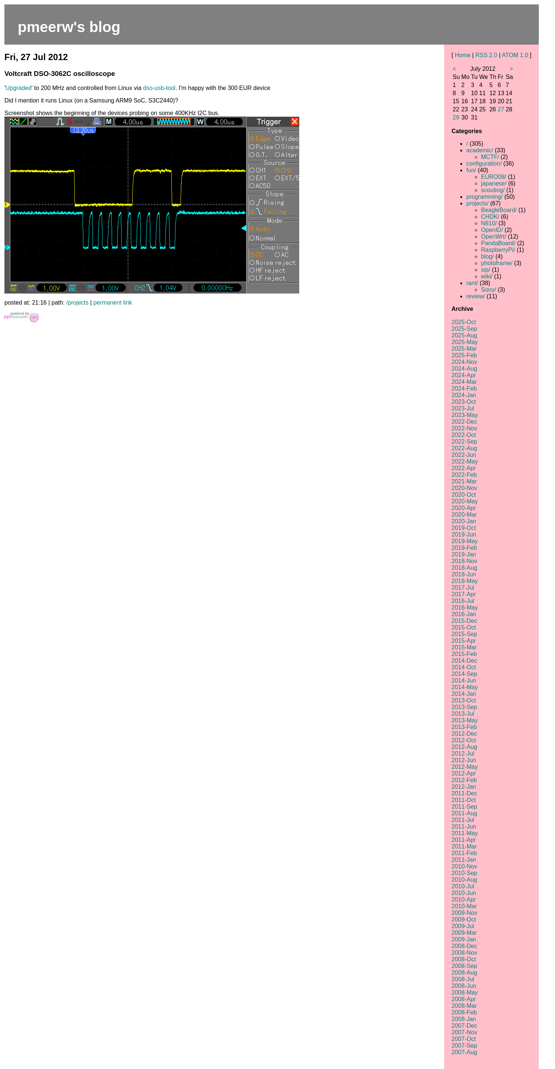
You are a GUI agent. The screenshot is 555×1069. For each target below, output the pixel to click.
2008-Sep (464, 966)
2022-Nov (464, 428)
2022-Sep (464, 441)
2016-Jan (463, 614)
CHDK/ (490, 217)
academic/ (479, 150)
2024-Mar (464, 382)
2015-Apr (463, 641)
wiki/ (486, 276)
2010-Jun (463, 893)
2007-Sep (464, 1045)
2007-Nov (464, 1032)
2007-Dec (464, 1026)
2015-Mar (464, 647)
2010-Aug (464, 880)
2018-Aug (464, 568)
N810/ (489, 223)
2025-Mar (464, 349)
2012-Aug (464, 747)
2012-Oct (463, 740)
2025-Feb (464, 355)
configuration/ (484, 163)
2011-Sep (464, 807)
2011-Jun (463, 826)
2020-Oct (463, 495)
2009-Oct (463, 919)
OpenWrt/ (493, 236)
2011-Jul (462, 820)
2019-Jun (463, 534)
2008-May (464, 992)
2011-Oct (463, 800)
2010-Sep (464, 873)
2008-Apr (463, 999)
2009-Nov (464, 913)
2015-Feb (464, 654)
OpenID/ (492, 230)
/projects (77, 302)
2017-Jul (462, 587)
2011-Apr (463, 840)
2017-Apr (463, 594)
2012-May (464, 767)
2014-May (464, 687)
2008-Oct (463, 959)
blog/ (487, 256)
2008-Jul (462, 979)
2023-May (464, 415)
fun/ (471, 170)
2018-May (464, 581)
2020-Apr (463, 508)
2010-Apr (463, 899)
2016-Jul (462, 601)
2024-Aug (464, 368)
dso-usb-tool (159, 88)
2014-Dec (464, 660)
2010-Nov (464, 866)
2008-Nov (464, 953)
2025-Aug (464, 335)
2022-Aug (464, 448)
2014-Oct (463, 667)
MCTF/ (490, 157)
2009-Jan (463, 939)
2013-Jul (462, 714)
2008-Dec (464, 946)
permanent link (112, 302)
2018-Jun (463, 574)
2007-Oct (463, 1039)
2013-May (464, 720)
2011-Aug (464, 813)
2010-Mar (464, 906)
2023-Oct (463, 402)
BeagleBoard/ (499, 210)
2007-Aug (464, 1052)
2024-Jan (463, 395)
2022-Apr (463, 468)
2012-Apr (463, 773)
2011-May (464, 833)
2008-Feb (464, 1012)
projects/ (477, 203)
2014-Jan (463, 694)
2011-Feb (464, 853)
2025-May (464, 342)
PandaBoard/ (498, 243)
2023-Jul (462, 408)
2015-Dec (464, 621)
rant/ (472, 283)
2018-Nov (464, 561)
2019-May (464, 541)
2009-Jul (462, 926)
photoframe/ (496, 263)
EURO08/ (493, 177)
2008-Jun (463, 986)
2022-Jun (463, 455)
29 (456, 117)
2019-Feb (464, 548)
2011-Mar (464, 846)
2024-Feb (464, 388)
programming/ (484, 197)
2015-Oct (463, 627)
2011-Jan (463, 860)
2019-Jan (463, 554)
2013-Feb (464, 727)
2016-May (464, 607)
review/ (475, 296)
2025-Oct (463, 322)
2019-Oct (463, 528)
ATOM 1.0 (515, 55)
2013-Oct (463, 700)
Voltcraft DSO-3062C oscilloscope (59, 73)
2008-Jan (463, 1019)
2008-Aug (464, 972)
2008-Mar (464, 1006)
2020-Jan (463, 521)
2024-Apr (463, 375)
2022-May (464, 461)
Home (463, 55)
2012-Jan (463, 787)
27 (501, 109)
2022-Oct (463, 435)
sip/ (485, 270)
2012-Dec (464, 733)
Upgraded (18, 88)
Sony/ (488, 290)
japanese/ (493, 183)
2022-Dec (464, 422)
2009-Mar (464, 933)
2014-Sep (464, 674)
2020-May (464, 501)
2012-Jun (463, 760)
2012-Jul (462, 753)
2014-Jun (463, 680)
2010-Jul (462, 886)
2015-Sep (464, 634)
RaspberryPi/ (498, 250)
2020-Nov (464, 488)
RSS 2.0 (486, 55)
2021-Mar (464, 481)
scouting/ (493, 190)
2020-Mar (464, 514)
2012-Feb (464, 780)
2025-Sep (464, 329)
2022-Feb (464, 475)
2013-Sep (464, 707)
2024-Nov (464, 362)
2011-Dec (464, 793)
